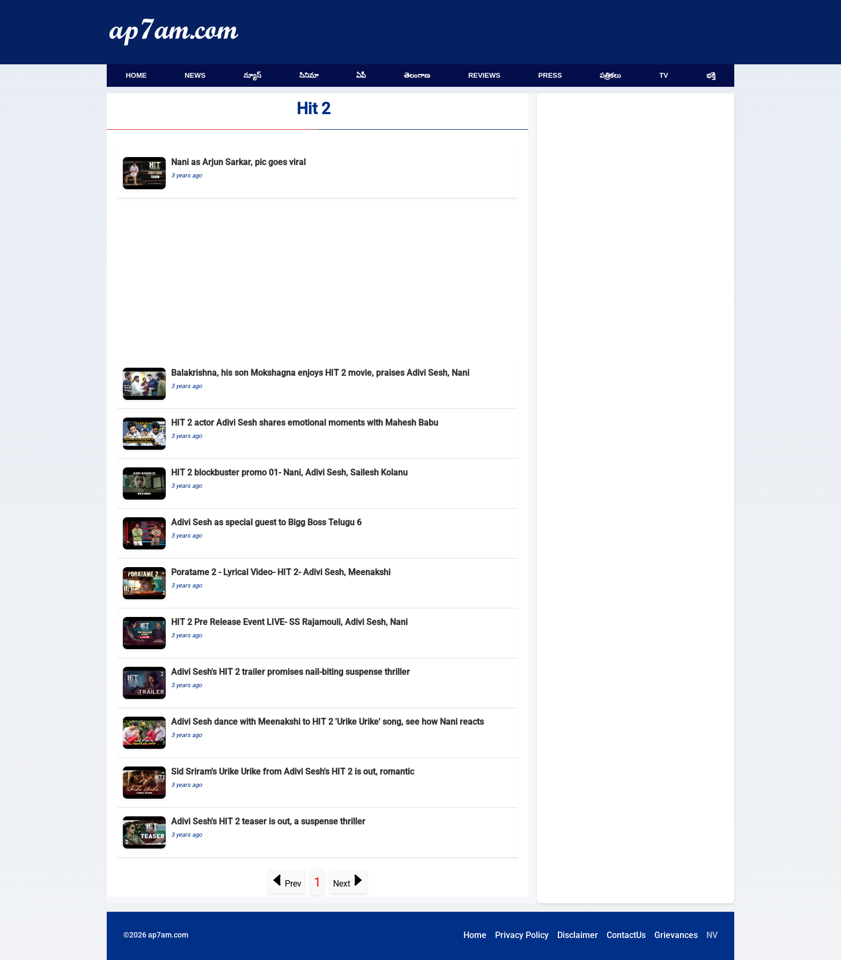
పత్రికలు (610, 75)
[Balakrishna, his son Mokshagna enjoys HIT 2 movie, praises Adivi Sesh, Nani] (317, 384)
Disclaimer (577, 935)
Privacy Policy (522, 935)
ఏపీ (361, 75)
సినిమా (309, 75)
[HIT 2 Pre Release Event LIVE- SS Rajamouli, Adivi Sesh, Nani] (317, 633)
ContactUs (626, 935)
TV (663, 75)
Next (348, 884)
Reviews (484, 75)
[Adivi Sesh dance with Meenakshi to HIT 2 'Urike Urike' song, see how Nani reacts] (317, 733)
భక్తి (710, 75)
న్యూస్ (252, 75)
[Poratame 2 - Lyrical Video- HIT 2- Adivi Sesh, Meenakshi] (317, 583)
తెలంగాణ (417, 75)
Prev (286, 884)
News (195, 75)
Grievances (676, 935)
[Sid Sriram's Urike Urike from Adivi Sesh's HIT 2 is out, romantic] (317, 783)
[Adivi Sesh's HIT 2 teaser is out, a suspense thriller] (317, 833)
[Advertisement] (317, 279)
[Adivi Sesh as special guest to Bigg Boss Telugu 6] (317, 534)
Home (136, 75)
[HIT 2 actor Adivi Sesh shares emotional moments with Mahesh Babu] (317, 434)
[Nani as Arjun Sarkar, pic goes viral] (317, 173)
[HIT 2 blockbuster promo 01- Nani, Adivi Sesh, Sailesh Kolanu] (317, 484)
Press (550, 75)
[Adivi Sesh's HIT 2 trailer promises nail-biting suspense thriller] (317, 683)
